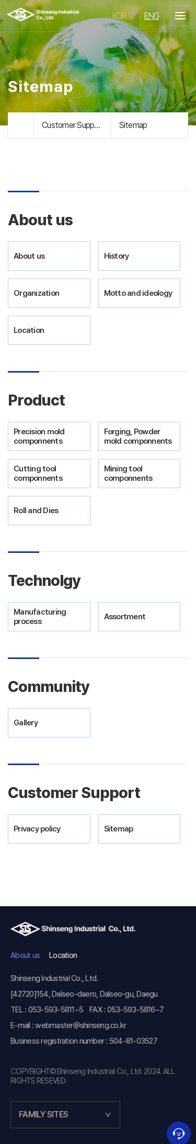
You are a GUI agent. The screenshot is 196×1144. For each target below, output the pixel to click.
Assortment (125, 616)
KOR (119, 16)
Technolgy (44, 580)
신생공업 (51, 16)
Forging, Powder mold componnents (138, 436)
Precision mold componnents (39, 436)
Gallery (26, 722)
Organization (36, 293)
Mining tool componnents (128, 473)
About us (40, 220)
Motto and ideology (138, 293)
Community (48, 686)
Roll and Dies (36, 510)
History (116, 256)
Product (36, 400)
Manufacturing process (40, 616)
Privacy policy (37, 829)
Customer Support (73, 125)
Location (29, 330)
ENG (151, 16)
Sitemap (133, 125)
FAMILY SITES (43, 1114)
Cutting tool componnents (38, 473)
